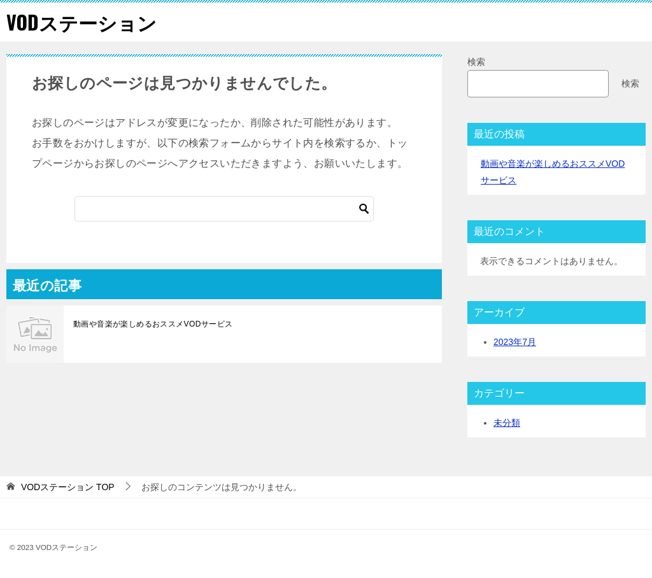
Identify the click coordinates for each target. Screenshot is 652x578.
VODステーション (81, 22)
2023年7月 (514, 342)
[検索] (224, 209)
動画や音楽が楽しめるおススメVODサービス (152, 324)
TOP (68, 487)
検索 (476, 62)
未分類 (506, 423)
